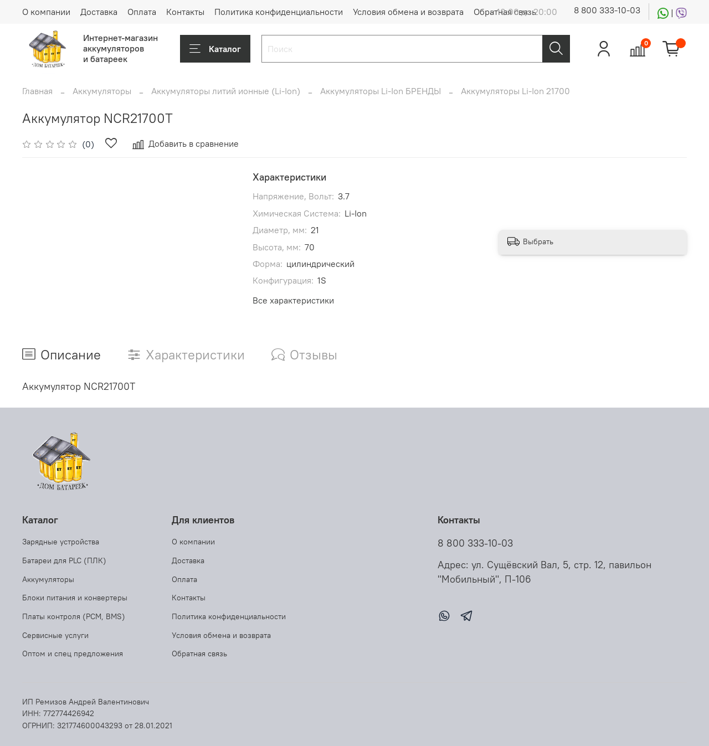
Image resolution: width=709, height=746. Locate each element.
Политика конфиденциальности (278, 11)
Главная (37, 90)
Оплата (141, 11)
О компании (46, 11)
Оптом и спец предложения (72, 653)
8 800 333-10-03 (607, 10)
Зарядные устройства (60, 542)
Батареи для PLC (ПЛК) (64, 560)
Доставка (98, 11)
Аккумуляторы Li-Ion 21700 (515, 90)
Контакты (185, 11)
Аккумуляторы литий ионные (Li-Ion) (225, 90)
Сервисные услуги (55, 635)
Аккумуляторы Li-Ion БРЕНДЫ (380, 90)
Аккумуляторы (102, 90)
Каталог (215, 48)
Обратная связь (199, 653)
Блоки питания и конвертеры (74, 598)
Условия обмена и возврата (408, 11)
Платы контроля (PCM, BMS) (73, 616)
